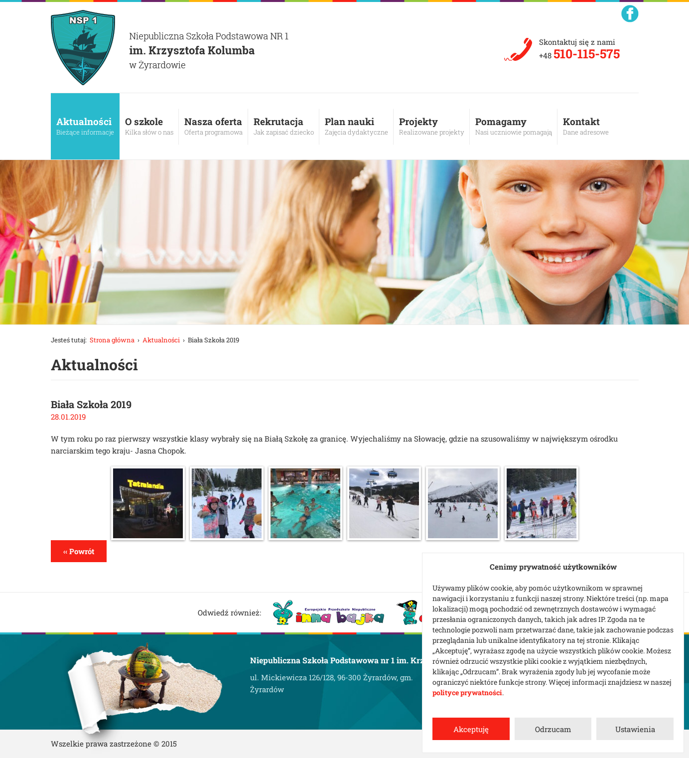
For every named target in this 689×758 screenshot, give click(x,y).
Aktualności (85, 126)
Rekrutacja (284, 126)
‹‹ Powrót (78, 551)
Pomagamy (513, 126)
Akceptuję (471, 729)
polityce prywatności (467, 692)
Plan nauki (356, 126)
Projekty (431, 126)
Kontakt (586, 126)
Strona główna (112, 339)
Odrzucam (553, 729)
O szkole (149, 126)
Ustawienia (635, 729)
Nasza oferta (213, 126)
